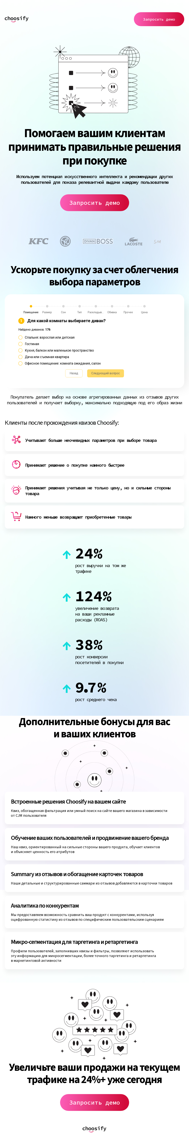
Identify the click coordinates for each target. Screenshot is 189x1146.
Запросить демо (159, 19)
